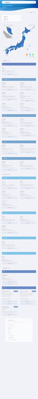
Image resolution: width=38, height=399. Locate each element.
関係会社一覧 (6, 19)
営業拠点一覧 (6, 16)
